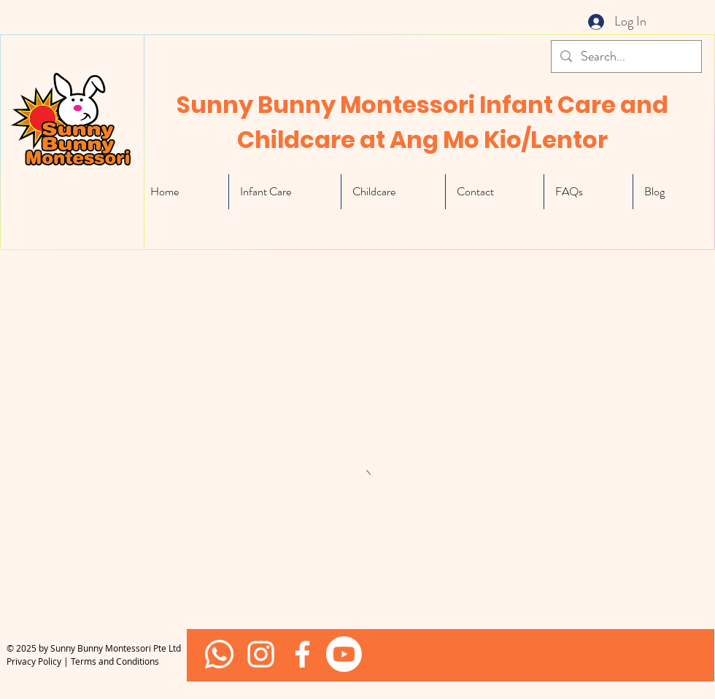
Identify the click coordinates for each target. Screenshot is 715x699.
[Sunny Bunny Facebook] (261, 654)
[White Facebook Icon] (302, 654)
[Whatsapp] (219, 654)
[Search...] (625, 56)
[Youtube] (344, 654)
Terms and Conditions (115, 661)
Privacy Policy (34, 661)
